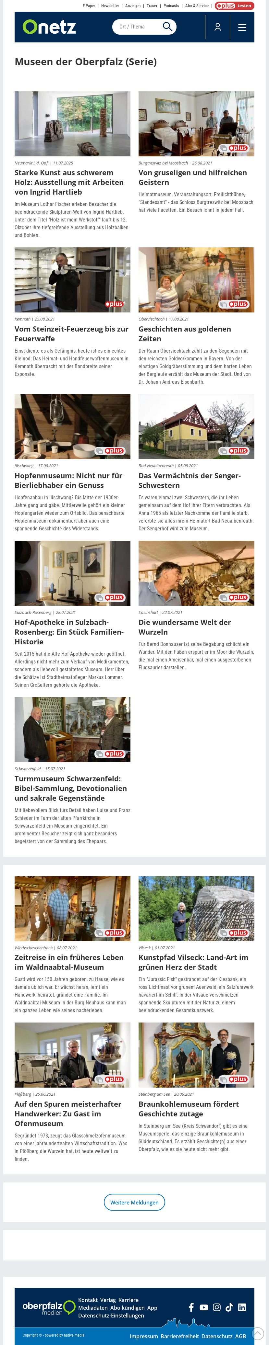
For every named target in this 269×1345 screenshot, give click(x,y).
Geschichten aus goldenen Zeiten (185, 333)
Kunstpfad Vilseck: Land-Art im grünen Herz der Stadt (194, 962)
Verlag (108, 1300)
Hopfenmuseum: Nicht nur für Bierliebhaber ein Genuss (68, 480)
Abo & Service (197, 5)
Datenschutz (217, 1336)
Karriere (128, 1300)
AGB (240, 1336)
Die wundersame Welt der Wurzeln (185, 627)
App (152, 1307)
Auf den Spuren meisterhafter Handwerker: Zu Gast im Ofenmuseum (68, 1113)
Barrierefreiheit (180, 1336)
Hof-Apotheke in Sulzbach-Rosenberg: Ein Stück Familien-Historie (69, 631)
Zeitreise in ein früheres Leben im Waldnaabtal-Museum (69, 962)
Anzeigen (133, 5)
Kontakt (88, 1300)
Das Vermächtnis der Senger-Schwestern (190, 480)
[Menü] (242, 27)
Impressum (144, 1336)
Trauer (152, 5)
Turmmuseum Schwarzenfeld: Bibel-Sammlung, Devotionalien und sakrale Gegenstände (71, 788)
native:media (74, 1335)
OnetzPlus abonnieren (233, 6)
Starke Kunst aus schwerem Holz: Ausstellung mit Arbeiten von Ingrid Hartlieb (69, 182)
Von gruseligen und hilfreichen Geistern (193, 177)
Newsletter (110, 5)
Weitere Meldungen (134, 1202)
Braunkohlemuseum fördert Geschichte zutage (189, 1108)
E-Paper (89, 5)
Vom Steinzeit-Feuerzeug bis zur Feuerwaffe (71, 333)
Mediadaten (93, 1307)
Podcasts (171, 5)
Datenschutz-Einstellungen (111, 1315)
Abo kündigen (127, 1307)
